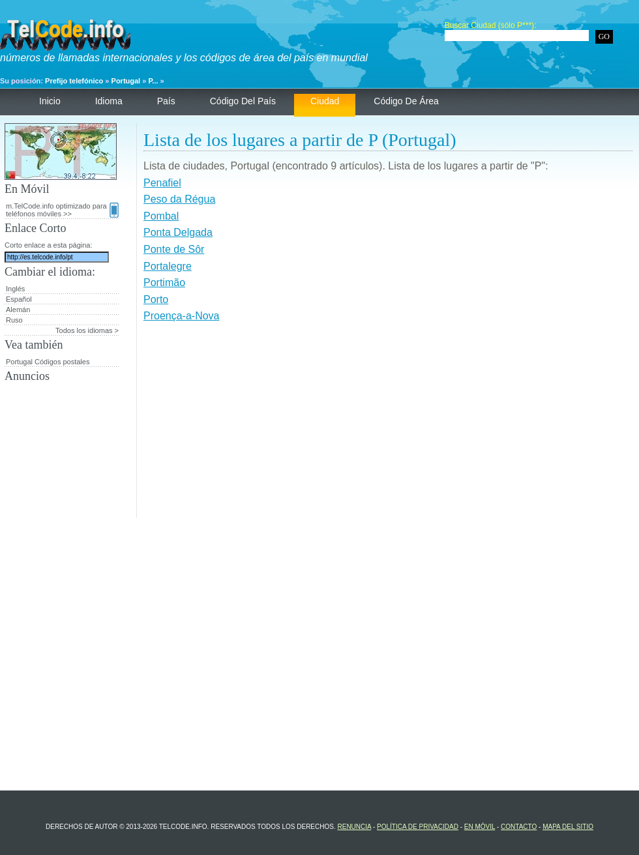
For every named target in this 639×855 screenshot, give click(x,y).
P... (153, 81)
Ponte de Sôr (173, 249)
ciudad (324, 101)
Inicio (50, 101)
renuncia (354, 826)
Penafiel (162, 182)
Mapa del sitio (567, 826)
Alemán (18, 309)
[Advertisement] (387, 426)
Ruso (14, 320)
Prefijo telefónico (74, 81)
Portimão (164, 282)
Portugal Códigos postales (47, 362)
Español (19, 299)
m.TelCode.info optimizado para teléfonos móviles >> (62, 210)
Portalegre (167, 266)
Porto (155, 299)
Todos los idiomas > (87, 330)
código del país (243, 101)
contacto (519, 826)
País (166, 101)
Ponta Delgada (178, 232)
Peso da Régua (179, 199)
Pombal (161, 216)
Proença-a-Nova (181, 315)
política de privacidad (417, 826)
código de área (406, 101)
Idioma (109, 101)
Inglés (15, 289)
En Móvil (479, 826)
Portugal (126, 81)
